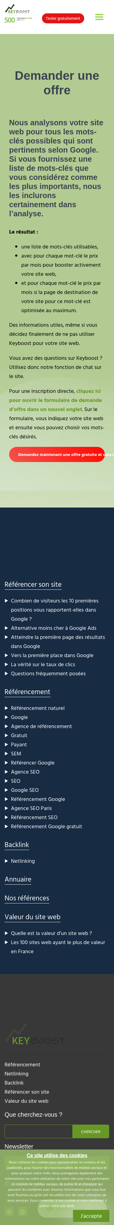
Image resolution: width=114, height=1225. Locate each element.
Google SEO (25, 790)
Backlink (17, 844)
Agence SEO (25, 772)
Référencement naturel (38, 708)
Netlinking (23, 861)
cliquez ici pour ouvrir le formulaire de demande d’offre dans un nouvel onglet (55, 400)
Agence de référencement (41, 726)
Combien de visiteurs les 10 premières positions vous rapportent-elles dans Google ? (54, 609)
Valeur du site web (32, 916)
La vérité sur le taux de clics (43, 664)
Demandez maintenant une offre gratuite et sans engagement (61, 454)
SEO (15, 781)
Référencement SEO (34, 817)
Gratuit (19, 735)
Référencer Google (32, 762)
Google (19, 717)
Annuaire (18, 879)
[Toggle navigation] (99, 17)
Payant (19, 744)
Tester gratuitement (63, 18)
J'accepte (91, 1216)
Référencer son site (33, 584)
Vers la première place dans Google (52, 655)
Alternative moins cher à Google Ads (53, 628)
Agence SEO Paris (31, 808)
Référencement (27, 691)
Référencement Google (38, 799)
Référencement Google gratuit (46, 826)
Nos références (27, 898)
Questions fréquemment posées (48, 673)
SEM (16, 753)
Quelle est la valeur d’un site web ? (51, 933)
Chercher (91, 1131)
